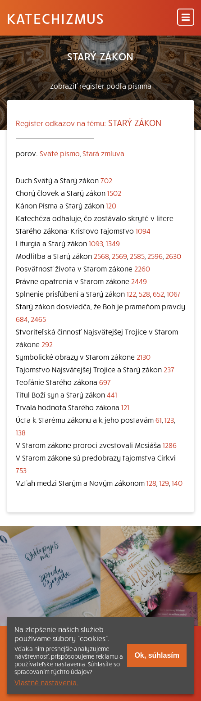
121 (125, 407)
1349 (113, 243)
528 (144, 293)
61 (158, 419)
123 (169, 419)
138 (21, 432)
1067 (174, 293)
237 (169, 369)
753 (21, 470)
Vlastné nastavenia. (46, 682)
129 (164, 482)
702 (106, 180)
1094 (143, 230)
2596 (155, 255)
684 (22, 318)
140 (177, 482)
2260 (142, 268)
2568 (101, 255)
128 (151, 482)
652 (158, 293)
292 (47, 343)
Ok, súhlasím (156, 655)
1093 (96, 243)
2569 (119, 255)
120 (111, 205)
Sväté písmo (60, 153)
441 (112, 394)
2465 (38, 318)
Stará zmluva (103, 153)
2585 (137, 255)
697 (105, 381)
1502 (114, 192)
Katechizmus (55, 18)
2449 (139, 280)
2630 (173, 255)
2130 (144, 356)
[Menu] (185, 18)
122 (131, 293)
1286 (170, 444)
